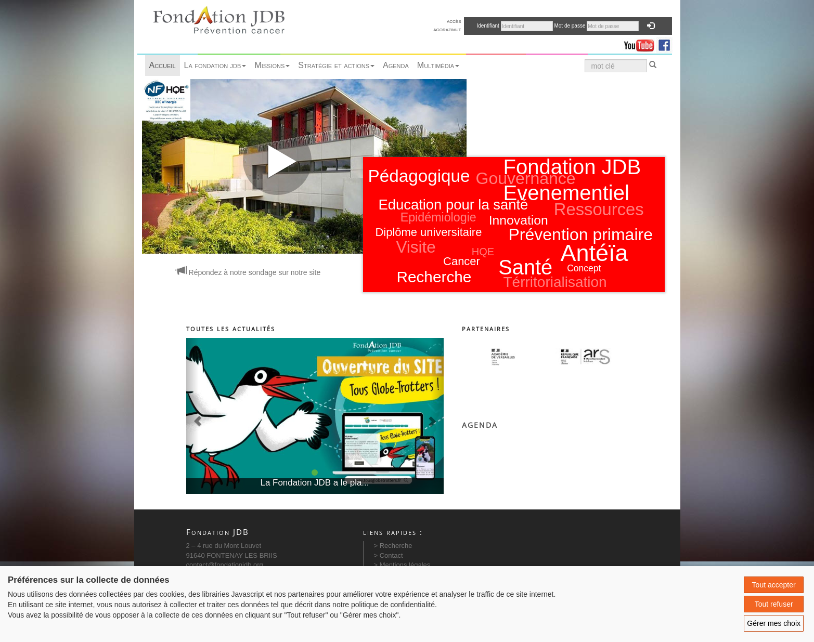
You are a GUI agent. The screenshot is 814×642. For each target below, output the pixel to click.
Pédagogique (419, 176)
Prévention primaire (581, 234)
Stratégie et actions (336, 65)
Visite (416, 247)
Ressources (599, 209)
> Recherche (393, 545)
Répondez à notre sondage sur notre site (248, 272)
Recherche (433, 276)
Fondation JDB (572, 166)
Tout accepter (774, 585)
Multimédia (438, 65)
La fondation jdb (215, 65)
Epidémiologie (438, 217)
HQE (483, 251)
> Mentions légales (402, 565)
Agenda (396, 65)
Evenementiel (566, 192)
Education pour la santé (453, 204)
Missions (272, 65)
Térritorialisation (555, 282)
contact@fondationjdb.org (224, 565)
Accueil (162, 65)
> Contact (388, 555)
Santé (525, 267)
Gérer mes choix (773, 623)
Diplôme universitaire (429, 232)
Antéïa (594, 253)
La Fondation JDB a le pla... (315, 483)
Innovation (518, 220)
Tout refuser (774, 604)
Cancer (461, 261)
